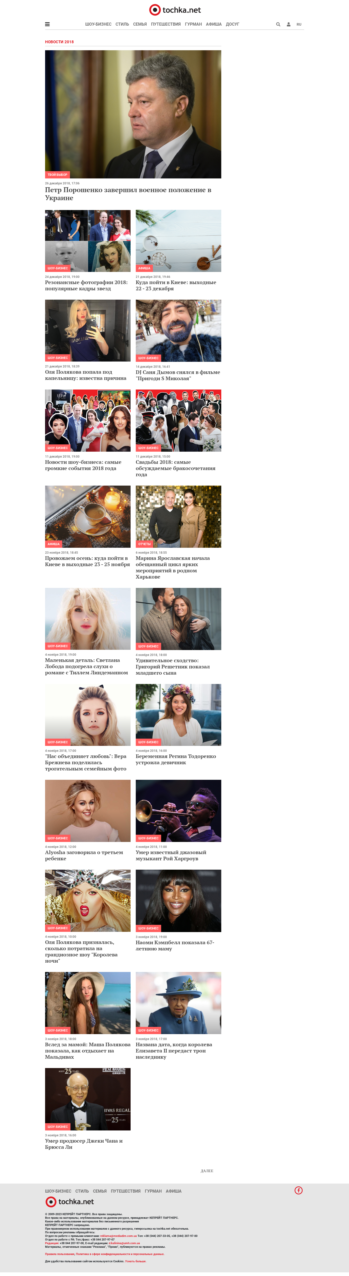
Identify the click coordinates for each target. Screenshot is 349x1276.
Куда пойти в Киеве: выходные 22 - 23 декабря (176, 285)
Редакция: (52, 1243)
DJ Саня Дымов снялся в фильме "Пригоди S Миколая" (178, 375)
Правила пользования (59, 1254)
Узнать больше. (135, 1261)
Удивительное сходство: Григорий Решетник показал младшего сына (173, 666)
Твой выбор (57, 175)
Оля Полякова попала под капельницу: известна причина (85, 374)
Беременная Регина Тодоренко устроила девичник (176, 759)
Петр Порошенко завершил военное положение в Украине (128, 193)
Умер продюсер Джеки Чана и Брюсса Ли (84, 1143)
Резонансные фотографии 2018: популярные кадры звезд (86, 285)
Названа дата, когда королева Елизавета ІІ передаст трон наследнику (174, 1050)
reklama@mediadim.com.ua (118, 1236)
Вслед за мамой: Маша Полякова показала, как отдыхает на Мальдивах (88, 1050)
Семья (140, 24)
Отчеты (144, 544)
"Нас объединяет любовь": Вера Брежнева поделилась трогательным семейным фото (85, 762)
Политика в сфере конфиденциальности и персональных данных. (120, 1254)
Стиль (122, 24)
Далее (207, 1171)
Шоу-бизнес (98, 24)
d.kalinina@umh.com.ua (124, 1243)
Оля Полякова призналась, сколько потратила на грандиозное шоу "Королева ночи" (81, 951)
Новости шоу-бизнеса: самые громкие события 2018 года (83, 465)
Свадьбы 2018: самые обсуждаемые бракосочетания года (176, 468)
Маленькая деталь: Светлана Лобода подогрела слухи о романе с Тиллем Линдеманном (86, 666)
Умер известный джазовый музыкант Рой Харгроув (171, 855)
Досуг (232, 24)
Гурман (193, 24)
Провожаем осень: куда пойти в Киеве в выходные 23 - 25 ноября (87, 561)
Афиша (214, 24)
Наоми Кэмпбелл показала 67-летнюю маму (175, 945)
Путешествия (166, 24)
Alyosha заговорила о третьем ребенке (84, 855)
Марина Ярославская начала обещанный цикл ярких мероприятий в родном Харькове (173, 567)
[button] (288, 24)
